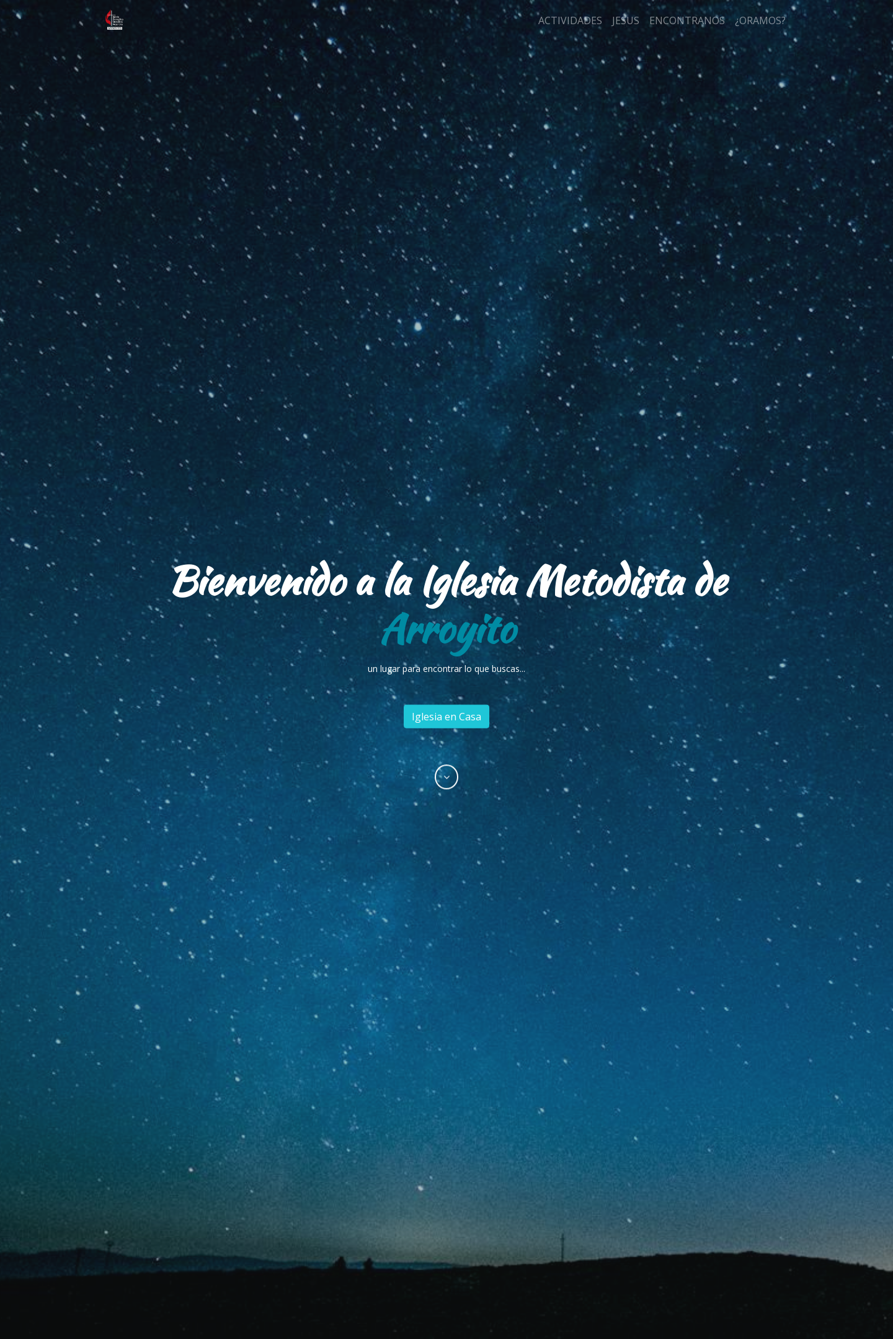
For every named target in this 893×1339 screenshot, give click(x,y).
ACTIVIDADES (570, 20)
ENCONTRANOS (687, 20)
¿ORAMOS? (760, 20)
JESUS (625, 20)
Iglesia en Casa (446, 716)
